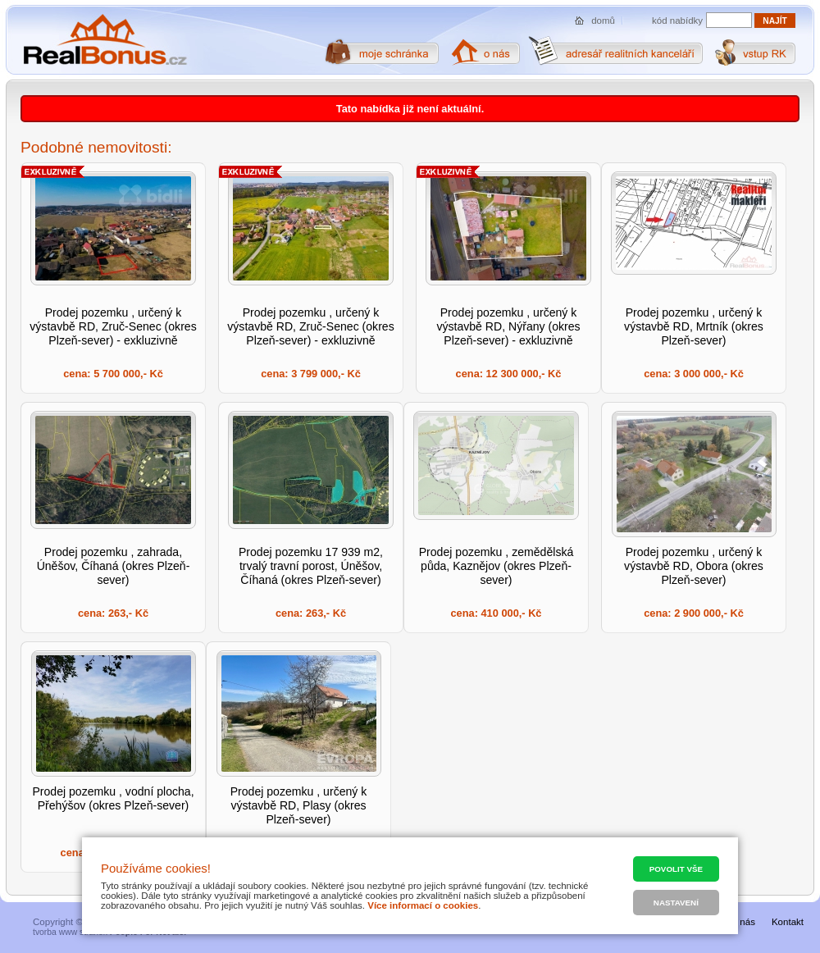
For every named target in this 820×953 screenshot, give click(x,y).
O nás (742, 922)
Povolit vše (676, 868)
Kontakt (788, 922)
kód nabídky (677, 20)
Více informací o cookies (422, 905)
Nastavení (676, 902)
